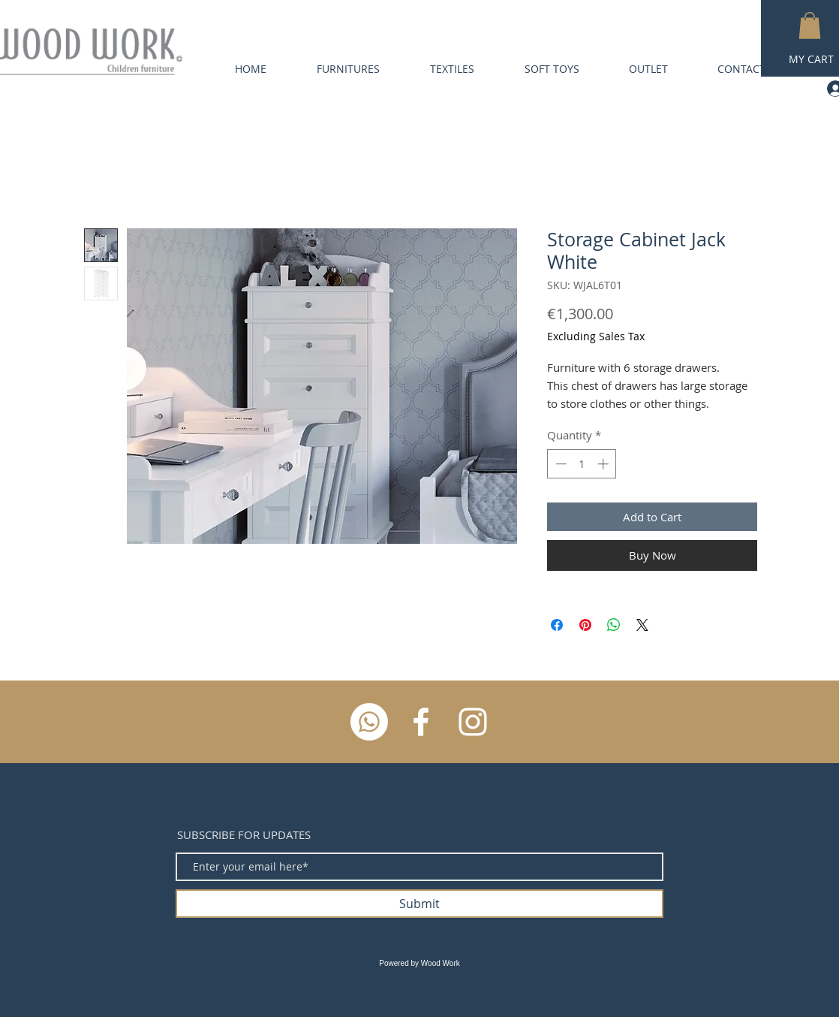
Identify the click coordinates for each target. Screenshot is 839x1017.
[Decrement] (559, 464)
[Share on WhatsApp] (614, 625)
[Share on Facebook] (557, 625)
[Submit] (419, 903)
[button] (809, 25)
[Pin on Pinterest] (585, 625)
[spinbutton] (582, 464)
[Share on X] (642, 625)
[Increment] (604, 464)
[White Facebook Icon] (421, 722)
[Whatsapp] (369, 722)
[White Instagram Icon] (473, 722)
